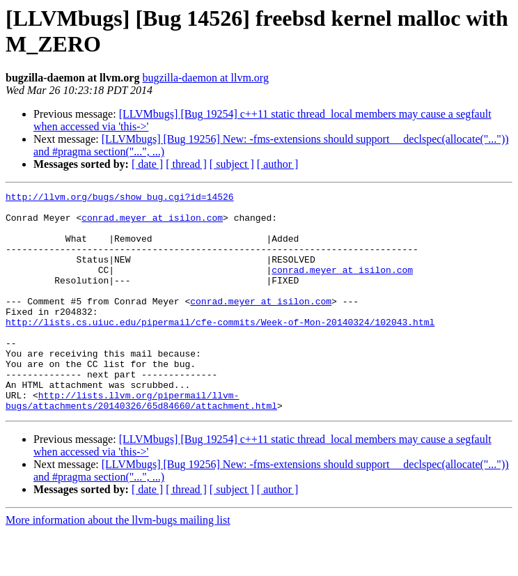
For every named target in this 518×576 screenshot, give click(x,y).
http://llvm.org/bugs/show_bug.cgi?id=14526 (120, 198)
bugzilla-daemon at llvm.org (205, 78)
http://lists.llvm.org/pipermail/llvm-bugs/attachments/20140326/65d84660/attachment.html (141, 443)
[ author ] (278, 164)
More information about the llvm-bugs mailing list (118, 564)
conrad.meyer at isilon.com (152, 223)
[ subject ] (232, 164)
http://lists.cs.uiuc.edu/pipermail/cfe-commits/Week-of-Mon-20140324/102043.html (220, 349)
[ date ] (147, 164)
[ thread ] (186, 164)
